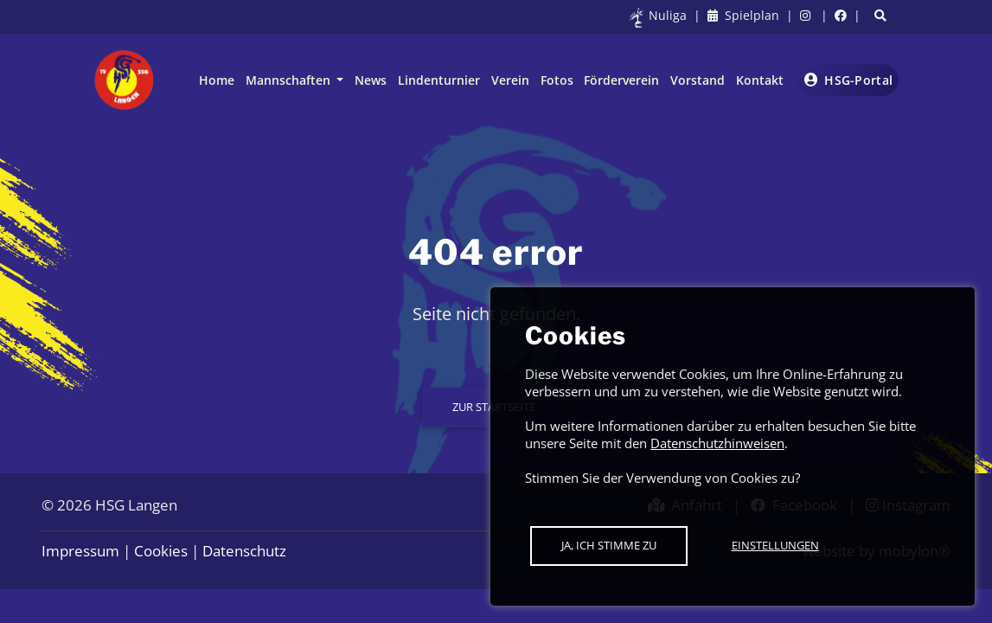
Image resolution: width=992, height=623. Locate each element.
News (371, 80)
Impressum (80, 551)
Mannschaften (290, 80)
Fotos (557, 80)
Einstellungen (775, 545)
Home (216, 80)
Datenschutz (244, 551)
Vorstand (697, 80)
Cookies (161, 551)
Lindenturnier (439, 80)
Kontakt (760, 80)
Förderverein (621, 80)
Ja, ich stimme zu (608, 545)
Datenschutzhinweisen (717, 443)
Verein (510, 80)
